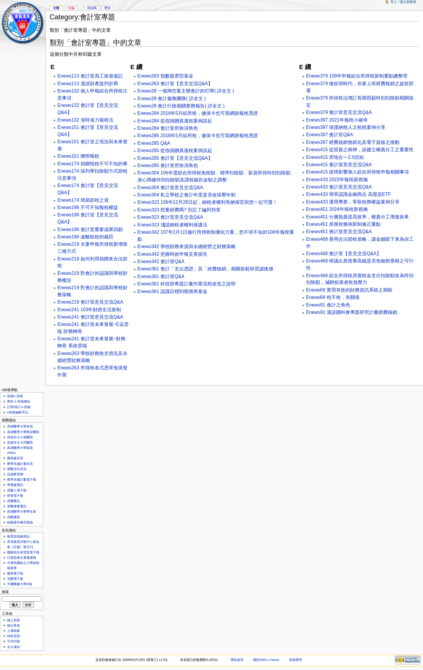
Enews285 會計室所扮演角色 (167, 165)
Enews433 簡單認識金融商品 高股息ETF (348, 194)
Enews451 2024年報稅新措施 (337, 209)
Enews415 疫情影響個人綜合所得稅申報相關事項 (357, 171)
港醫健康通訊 (16, 506)
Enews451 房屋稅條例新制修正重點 (343, 224)
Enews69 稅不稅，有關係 (333, 297)
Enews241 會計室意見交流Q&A (90, 316)
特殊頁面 (13, 636)
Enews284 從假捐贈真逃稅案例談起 (174, 120)
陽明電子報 (15, 573)
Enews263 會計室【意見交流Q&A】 (175, 83)
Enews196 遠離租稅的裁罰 (85, 236)
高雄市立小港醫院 (20, 437)
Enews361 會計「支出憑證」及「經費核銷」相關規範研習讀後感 (205, 268)
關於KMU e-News (266, 659)
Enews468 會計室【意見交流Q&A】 (343, 253)
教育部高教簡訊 (18, 536)
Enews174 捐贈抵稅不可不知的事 (92, 163)
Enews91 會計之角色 (328, 304)
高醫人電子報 (16, 490)
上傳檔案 (13, 630)
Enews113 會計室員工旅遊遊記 (89, 75)
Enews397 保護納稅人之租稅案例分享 (345, 127)
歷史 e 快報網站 (20, 401)
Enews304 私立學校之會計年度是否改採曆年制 (186, 194)
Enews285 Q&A (153, 143)
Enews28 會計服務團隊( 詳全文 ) (171, 98)
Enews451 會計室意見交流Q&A (339, 231)
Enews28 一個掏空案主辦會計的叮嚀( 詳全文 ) (185, 90)
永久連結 (13, 647)
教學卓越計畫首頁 (20, 463)
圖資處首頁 (15, 458)
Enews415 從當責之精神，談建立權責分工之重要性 (360, 149)
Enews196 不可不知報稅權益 (87, 207)
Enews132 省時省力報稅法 (85, 119)
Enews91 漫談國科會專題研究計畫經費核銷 (351, 312)
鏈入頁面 (13, 620)
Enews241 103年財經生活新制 (89, 309)
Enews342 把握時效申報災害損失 (172, 254)
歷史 (107, 8)
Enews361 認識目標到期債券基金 (172, 291)
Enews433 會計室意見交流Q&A (339, 186)
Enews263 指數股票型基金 (165, 75)
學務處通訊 (15, 484)
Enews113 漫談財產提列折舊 (87, 83)
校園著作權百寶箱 (20, 522)
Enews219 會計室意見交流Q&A (90, 301)
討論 (71, 8)
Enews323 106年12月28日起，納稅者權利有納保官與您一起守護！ (207, 202)
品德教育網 (15, 474)
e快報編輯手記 (17, 412)
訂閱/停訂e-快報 (18, 407)
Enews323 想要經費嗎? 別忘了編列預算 (179, 209)
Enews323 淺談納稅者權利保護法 (172, 224)
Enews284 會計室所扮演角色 (167, 128)
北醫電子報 (15, 578)
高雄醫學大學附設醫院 (23, 432)
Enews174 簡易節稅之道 (82, 200)
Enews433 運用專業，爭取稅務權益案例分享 (353, 201)
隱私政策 (237, 659)
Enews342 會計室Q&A (160, 261)
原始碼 (92, 8)
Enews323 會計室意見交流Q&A (170, 217)
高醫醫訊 (13, 501)
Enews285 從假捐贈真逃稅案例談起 (174, 150)
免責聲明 (295, 659)
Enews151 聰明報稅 (78, 156)
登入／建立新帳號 (403, 2)
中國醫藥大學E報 (19, 584)
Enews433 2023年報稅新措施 (337, 179)
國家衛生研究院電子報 (23, 552)
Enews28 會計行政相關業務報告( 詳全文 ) (181, 105)
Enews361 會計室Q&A (160, 276)
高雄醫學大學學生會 (21, 511)
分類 (56, 8)
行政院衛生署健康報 (21, 557)
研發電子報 (15, 495)
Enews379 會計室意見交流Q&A (339, 112)
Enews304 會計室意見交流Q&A (170, 187)
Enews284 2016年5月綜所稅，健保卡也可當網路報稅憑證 (197, 113)
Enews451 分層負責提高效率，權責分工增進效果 (357, 216)
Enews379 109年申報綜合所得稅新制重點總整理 (356, 75)
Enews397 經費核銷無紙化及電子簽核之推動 (353, 142)
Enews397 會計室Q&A (329, 134)
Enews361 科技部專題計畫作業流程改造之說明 (186, 283)
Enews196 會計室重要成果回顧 (89, 229)
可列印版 (13, 641)
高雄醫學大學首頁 (20, 426)
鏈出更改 (13, 625)
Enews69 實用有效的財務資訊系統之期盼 (349, 289)
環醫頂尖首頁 (16, 469)
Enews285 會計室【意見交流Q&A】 (175, 158)
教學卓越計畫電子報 (21, 479)
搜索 (5, 592)
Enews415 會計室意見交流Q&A (339, 164)
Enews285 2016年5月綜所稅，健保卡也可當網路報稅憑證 (197, 135)
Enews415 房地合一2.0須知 (335, 157)
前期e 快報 (15, 396)
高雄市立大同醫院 (20, 442)
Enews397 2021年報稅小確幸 (337, 119)
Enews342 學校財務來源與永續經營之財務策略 (186, 246)
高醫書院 (13, 517)
